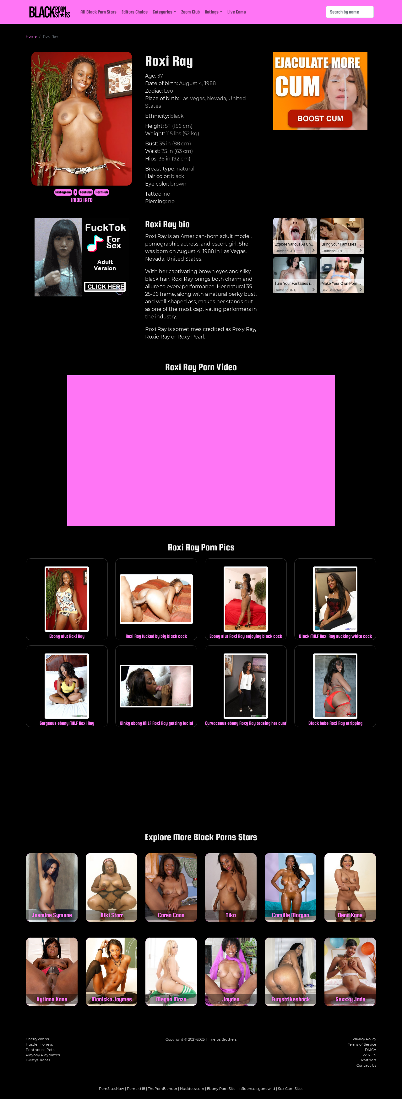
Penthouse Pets (40, 1050)
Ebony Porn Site (221, 1088)
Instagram (63, 192)
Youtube (85, 192)
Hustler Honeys (39, 1044)
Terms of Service (362, 1044)
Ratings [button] (212, 11)
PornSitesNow (111, 1088)
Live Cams (236, 11)
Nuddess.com (192, 1088)
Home (31, 36)
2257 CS (369, 1055)
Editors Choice (135, 11)
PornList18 (136, 1088)
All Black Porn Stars (98, 11)
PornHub (101, 192)
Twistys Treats (38, 1060)
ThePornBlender (162, 1088)
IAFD (88, 200)
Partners (368, 1060)
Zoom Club (190, 11)
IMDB (76, 200)
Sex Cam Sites (290, 1088)
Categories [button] (162, 11)
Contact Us (366, 1065)
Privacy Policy (364, 1039)
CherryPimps (37, 1039)
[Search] (350, 12)
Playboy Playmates (43, 1055)
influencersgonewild (256, 1088)
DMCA (370, 1050)
